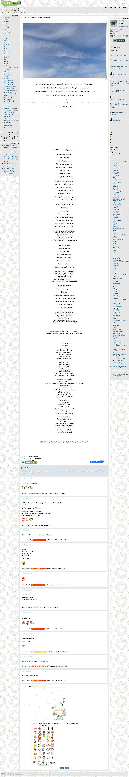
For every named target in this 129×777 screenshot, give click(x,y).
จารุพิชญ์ (115, 324)
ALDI (114, 254)
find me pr (116, 211)
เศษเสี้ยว (115, 181)
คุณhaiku (75, 471)
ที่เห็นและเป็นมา (117, 209)
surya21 (115, 223)
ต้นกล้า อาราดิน (117, 278)
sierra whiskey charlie (119, 191)
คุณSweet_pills (100, 471)
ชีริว (114, 225)
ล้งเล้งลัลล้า (116, 325)
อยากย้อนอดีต (7, 99)
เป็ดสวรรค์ (116, 196)
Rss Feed (114, 31)
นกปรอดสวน (116, 120)
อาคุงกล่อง (116, 247)
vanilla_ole (116, 192)
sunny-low (116, 313)
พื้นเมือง (115, 340)
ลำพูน (5, 48)
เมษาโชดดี (116, 284)
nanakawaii (116, 276)
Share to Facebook (96, 462)
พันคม (114, 243)
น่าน (5, 35)
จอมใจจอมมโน (117, 333)
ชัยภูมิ (5, 23)
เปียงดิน (115, 301)
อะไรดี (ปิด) (7, 127)
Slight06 (115, 226)
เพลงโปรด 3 (7, 107)
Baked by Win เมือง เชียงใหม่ (119, 55)
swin (114, 280)
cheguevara (116, 283)
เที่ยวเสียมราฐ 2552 (9, 88)
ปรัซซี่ (114, 219)
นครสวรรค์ (7, 33)
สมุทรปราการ (7, 52)
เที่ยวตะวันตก (7, 75)
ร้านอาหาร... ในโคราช (10, 112)
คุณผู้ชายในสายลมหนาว (34, 473)
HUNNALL (116, 197)
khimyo (115, 352)
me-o (114, 184)
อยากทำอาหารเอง (8, 97)
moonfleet (116, 173)
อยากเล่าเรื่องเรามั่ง (9, 101)
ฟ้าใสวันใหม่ (116, 292)
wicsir (114, 165)
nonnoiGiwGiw (117, 260)
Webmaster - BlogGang (119, 363)
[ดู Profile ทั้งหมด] (123, 26)
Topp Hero (116, 309)
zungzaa (115, 357)
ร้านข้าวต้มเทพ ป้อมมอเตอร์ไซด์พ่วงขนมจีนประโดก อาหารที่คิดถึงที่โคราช (119, 83)
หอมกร (27, 493)
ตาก (5, 29)
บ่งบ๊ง (114, 250)
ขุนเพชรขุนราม (117, 257)
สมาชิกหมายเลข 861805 (119, 235)
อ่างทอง (6, 63)
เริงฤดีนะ (115, 170)
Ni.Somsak (116, 172)
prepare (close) (8, 125)
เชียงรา (6, 25)
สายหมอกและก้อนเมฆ (119, 199)
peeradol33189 (117, 167)
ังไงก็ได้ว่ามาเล (118, 329)
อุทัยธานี (6, 59)
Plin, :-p (115, 288)
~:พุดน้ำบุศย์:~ (117, 290)
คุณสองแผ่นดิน (81, 471)
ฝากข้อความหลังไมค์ (116, 30)
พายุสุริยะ (115, 207)
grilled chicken (117, 200)
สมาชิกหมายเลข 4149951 (120, 359)
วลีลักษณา (116, 295)
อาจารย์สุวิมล (116, 315)
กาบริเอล (115, 252)
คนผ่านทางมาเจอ (117, 306)
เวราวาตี (115, 213)
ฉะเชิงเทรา (7, 21)
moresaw (115, 217)
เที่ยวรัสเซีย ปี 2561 (9, 80)
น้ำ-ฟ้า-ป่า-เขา (117, 179)
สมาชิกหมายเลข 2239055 (120, 320)
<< (3, 132)
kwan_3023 (116, 265)
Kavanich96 (116, 311)
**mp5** (28, 680)
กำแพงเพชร (7, 17)
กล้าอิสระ (115, 338)
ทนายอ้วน (28, 540)
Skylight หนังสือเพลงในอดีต (11, 110)
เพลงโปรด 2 (7, 105)
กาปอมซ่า (115, 263)
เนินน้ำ (115, 245)
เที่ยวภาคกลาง (8, 71)
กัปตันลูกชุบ (116, 175)
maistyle (115, 186)
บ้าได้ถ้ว (115, 230)
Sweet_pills (29, 651)
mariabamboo (117, 305)
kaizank (115, 273)
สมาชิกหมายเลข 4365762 (120, 345)
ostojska (115, 188)
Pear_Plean (116, 312)
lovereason (116, 308)
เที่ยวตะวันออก (8, 73)
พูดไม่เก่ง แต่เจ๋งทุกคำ (118, 228)
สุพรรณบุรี (6, 56)
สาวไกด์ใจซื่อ (116, 202)
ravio (114, 185)
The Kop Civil (116, 362)
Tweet (104, 462)
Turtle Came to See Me (119, 349)
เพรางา (115, 347)
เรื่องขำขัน (7, 124)
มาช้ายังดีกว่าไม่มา (31, 607)
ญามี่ (114, 269)
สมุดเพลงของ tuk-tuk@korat (120, 374)
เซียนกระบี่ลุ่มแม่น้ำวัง (119, 335)
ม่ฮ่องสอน (7, 44)
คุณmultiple (24, 471)
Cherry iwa (116, 337)
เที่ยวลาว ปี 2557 (8, 84)
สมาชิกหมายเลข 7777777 (120, 360)
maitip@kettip (117, 220)
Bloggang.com (117, 375)
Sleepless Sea (117, 356)
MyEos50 (115, 293)
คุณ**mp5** (24, 473)
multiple (28, 525)
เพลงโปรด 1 (7, 103)
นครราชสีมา (7, 31)
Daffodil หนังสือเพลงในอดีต (11, 108)
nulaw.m (115, 189)
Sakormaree (116, 303)
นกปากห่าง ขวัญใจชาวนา (117, 99)
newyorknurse (117, 248)
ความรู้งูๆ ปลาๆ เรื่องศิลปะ (11, 67)
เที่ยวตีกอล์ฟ (7, 78)
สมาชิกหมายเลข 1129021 (120, 275)
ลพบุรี (5, 46)
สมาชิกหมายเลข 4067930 (120, 300)
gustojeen (116, 322)
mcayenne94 (116, 297)
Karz (114, 255)
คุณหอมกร (30, 471)
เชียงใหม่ (6, 27)
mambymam (116, 231)
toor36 (115, 270)
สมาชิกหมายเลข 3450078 (120, 354)
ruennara (115, 298)
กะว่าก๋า (28, 568)
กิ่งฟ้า (114, 286)
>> (18, 132)
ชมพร (114, 241)
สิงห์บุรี (6, 54)
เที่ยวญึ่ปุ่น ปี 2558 (8, 82)
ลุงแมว (115, 318)
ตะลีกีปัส (115, 351)
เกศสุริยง (115, 327)
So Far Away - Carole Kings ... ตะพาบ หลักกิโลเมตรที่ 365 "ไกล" (11, 159)
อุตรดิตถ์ (6, 61)
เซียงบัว (115, 164)
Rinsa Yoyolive (117, 214)
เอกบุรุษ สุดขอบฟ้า (118, 342)
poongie (115, 344)
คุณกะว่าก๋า (57, 471)
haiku (114, 272)
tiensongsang (116, 258)
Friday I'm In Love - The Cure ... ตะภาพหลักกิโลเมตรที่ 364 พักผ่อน (11, 165)
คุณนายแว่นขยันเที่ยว (91, 471)
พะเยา (5, 36)
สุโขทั (6, 57)
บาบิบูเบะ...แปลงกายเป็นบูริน (121, 261)
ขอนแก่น (6, 19)
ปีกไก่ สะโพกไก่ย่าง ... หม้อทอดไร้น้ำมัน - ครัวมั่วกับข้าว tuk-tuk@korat (119, 105)
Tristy (114, 236)
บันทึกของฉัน (7, 122)
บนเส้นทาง (7, 65)
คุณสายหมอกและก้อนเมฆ (47, 471)
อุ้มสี (114, 177)
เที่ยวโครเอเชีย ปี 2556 (10, 86)
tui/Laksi (115, 222)
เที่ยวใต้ (6, 77)
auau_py (115, 206)
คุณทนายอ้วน (37, 471)
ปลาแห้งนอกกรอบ (118, 331)
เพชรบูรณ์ (6, 40)
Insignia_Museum (118, 182)
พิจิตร (5, 38)
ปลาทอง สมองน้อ (118, 239)
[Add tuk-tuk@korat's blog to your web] (119, 367)
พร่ (5, 42)
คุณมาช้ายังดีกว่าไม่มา (66, 471)
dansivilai (115, 317)
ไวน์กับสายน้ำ (117, 204)
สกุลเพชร (115, 194)
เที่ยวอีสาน (7, 69)
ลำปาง (5, 50)
